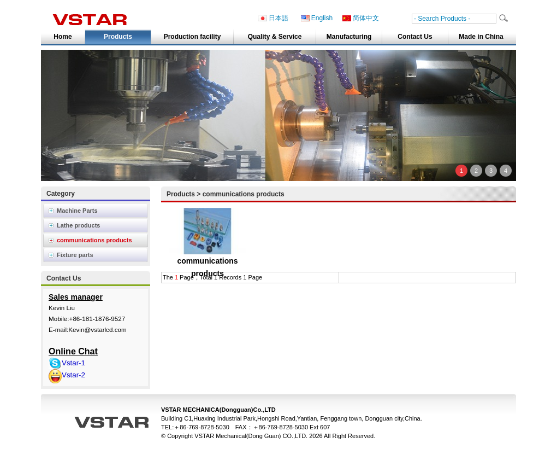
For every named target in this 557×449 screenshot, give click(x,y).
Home (63, 36)
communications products (94, 240)
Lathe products (78, 225)
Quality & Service (275, 36)
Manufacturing (349, 36)
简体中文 (360, 18)
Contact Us (415, 36)
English (317, 18)
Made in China (481, 36)
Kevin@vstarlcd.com (97, 329)
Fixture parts (75, 255)
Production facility (192, 36)
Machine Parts (77, 210)
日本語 (273, 18)
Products (118, 36)
